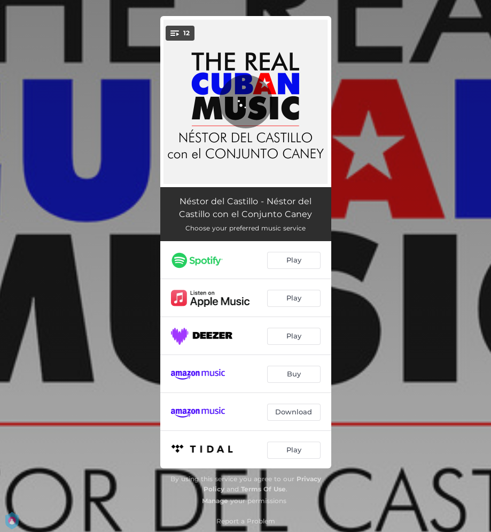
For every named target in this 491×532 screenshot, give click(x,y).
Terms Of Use (263, 489)
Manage (215, 501)
